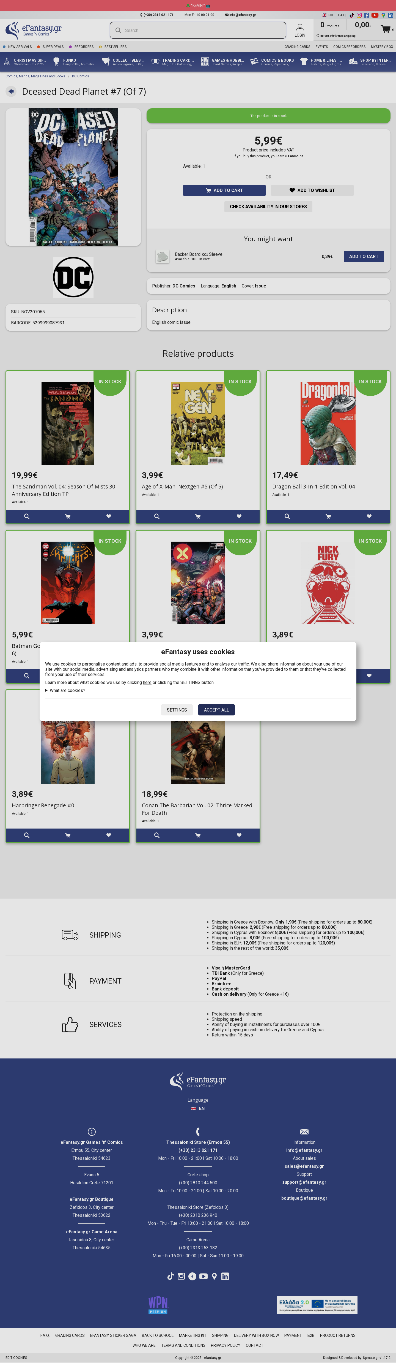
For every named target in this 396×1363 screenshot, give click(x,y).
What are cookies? (67, 690)
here (147, 682)
